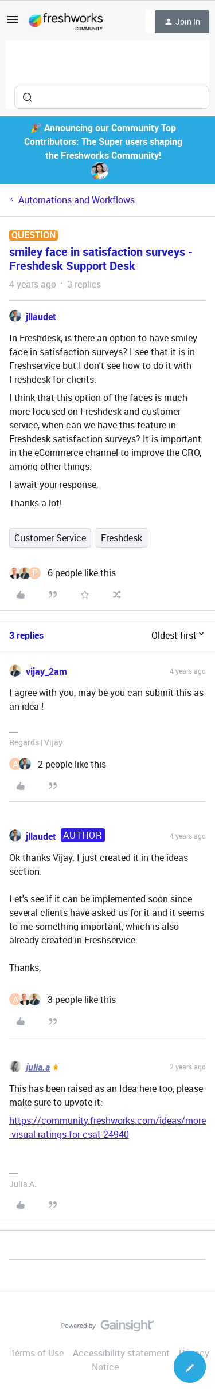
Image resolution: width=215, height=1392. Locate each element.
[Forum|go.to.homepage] (66, 22)
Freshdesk (121, 538)
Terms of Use (37, 1353)
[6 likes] (62, 573)
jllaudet (41, 316)
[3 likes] (62, 999)
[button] (12, 23)
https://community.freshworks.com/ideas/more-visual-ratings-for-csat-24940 (107, 1127)
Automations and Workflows (76, 200)
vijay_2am (46, 671)
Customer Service (50, 538)
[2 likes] (57, 764)
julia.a (38, 1067)
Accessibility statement (121, 1353)
